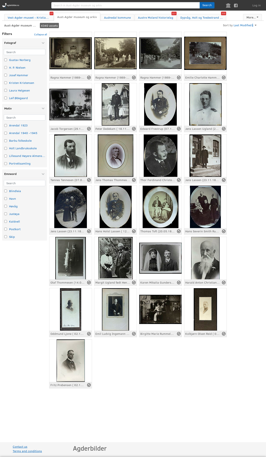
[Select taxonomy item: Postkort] (5, 229)
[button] (207, 5)
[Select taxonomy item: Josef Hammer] (5, 75)
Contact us (20, 447)
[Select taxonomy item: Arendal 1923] (5, 125)
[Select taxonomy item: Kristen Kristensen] (5, 82)
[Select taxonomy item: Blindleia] (5, 191)
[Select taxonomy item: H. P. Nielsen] (5, 67)
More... (251, 17)
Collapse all (40, 34)
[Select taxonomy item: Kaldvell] (5, 221)
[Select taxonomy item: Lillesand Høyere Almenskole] (5, 156)
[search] (125, 5)
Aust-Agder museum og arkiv (20, 25)
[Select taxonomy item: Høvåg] (5, 206)
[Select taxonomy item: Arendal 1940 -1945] (5, 133)
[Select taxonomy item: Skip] (5, 236)
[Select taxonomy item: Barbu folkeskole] (5, 140)
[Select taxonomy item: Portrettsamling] (5, 163)
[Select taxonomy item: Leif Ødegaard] (5, 98)
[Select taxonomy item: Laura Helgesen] (5, 90)
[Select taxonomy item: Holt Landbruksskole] (5, 148)
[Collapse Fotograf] (43, 42)
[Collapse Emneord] (43, 174)
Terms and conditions (27, 451)
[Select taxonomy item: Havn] (5, 198)
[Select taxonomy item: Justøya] (5, 213)
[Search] (24, 52)
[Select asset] (89, 77)
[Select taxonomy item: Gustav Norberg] (5, 59)
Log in (256, 5)
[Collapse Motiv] (43, 108)
